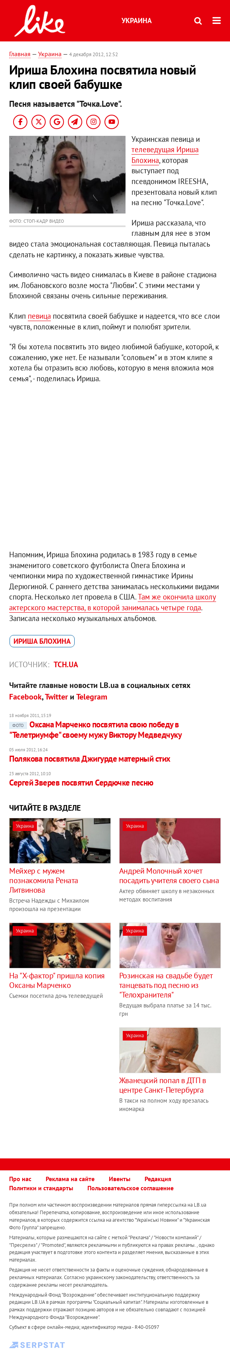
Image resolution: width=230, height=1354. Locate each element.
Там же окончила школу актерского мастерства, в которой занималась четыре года (112, 602)
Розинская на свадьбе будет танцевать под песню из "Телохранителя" (166, 985)
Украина (137, 20)
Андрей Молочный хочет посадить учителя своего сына (169, 876)
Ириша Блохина (42, 641)
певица (39, 316)
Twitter (56, 697)
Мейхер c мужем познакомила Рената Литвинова (43, 880)
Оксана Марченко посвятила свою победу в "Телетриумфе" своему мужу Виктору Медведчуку (95, 729)
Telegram (91, 697)
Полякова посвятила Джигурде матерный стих (89, 758)
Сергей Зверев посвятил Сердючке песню (81, 782)
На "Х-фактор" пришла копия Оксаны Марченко (57, 980)
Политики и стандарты (41, 1188)
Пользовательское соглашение (130, 1188)
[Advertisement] (76, 1083)
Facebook (25, 697)
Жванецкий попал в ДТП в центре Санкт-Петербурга (162, 1085)
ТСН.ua (66, 664)
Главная (20, 54)
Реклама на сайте (70, 1179)
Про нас (20, 1179)
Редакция (158, 1179)
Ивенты (119, 1179)
